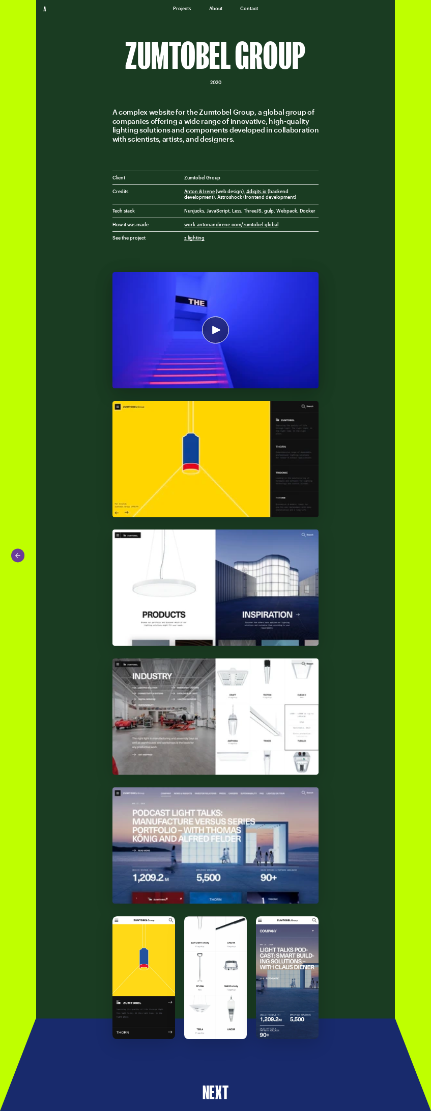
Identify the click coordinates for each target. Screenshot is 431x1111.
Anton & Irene (199, 191)
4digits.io (256, 191)
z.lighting (194, 238)
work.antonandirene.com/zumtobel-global (231, 224)
